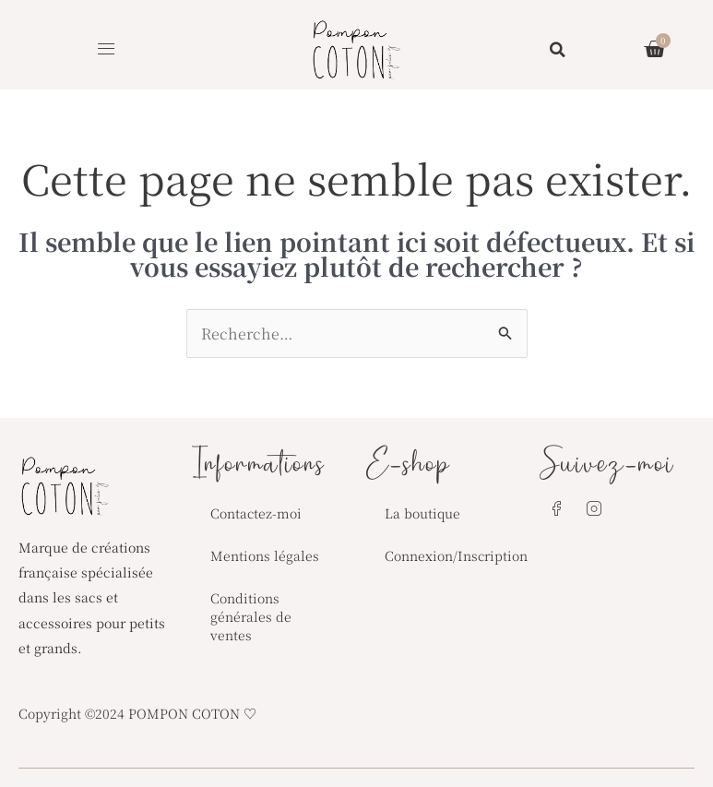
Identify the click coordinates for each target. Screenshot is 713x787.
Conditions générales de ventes (250, 616)
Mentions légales (264, 555)
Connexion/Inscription (453, 555)
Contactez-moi (256, 513)
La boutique (422, 513)
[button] (107, 49)
